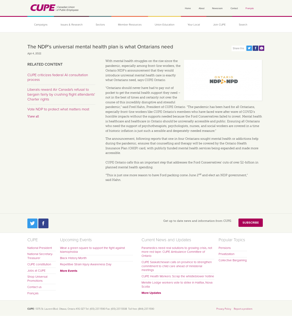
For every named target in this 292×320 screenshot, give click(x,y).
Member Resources (130, 24)
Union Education (164, 24)
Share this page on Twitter (249, 48)
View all (33, 116)
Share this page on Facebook (255, 48)
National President (39, 248)
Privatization (226, 254)
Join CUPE (219, 24)
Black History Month (73, 258)
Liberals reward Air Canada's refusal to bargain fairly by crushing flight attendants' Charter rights (61, 94)
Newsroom (217, 8)
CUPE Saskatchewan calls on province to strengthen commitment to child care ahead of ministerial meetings (177, 266)
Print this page (262, 48)
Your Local (194, 24)
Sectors (100, 24)
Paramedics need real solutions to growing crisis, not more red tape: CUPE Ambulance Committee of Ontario (177, 252)
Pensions (225, 248)
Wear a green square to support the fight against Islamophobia (92, 250)
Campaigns (40, 24)
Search (243, 24)
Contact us (34, 287)
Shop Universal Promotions (37, 279)
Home (188, 8)
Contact (234, 8)
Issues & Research (72, 24)
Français (250, 8)
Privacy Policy (223, 308)
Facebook (43, 223)
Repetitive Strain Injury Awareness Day (85, 264)
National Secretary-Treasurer (40, 256)
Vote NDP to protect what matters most (58, 109)
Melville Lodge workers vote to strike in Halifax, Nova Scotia (177, 284)
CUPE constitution (39, 264)
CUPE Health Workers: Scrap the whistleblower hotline (178, 276)
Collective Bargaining (233, 260)
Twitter (32, 223)
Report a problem (243, 308)
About (201, 8)
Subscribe (251, 222)
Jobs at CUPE (36, 270)
